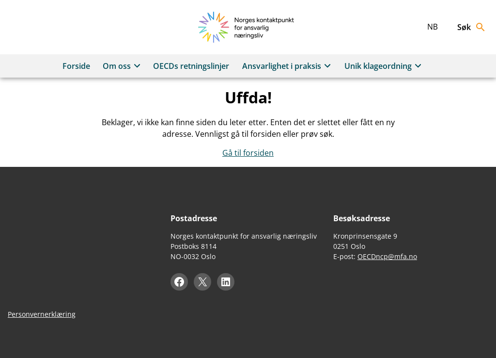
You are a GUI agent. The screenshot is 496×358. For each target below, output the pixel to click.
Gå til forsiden (248, 152)
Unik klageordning (384, 66)
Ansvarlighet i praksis (288, 66)
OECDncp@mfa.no (387, 256)
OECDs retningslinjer (191, 66)
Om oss (123, 66)
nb (432, 26)
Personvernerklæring (42, 314)
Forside (76, 66)
